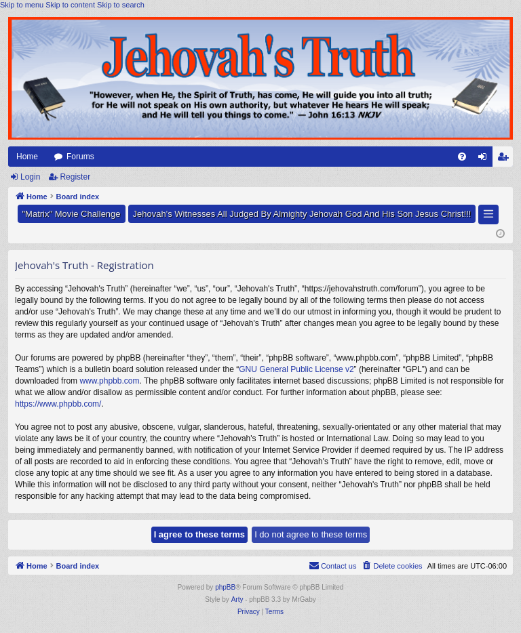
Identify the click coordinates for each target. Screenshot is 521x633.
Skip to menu (21, 5)
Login (30, 177)
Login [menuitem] (485, 159)
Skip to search (120, 5)
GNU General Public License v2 (296, 369)
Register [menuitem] (506, 159)
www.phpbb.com (109, 381)
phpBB (225, 587)
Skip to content (70, 5)
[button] (488, 214)
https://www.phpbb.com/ (58, 404)
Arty (237, 599)
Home (27, 156)
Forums (80, 156)
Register (75, 177)
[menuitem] (462, 156)
